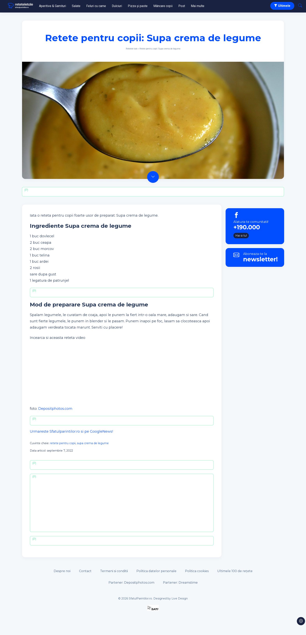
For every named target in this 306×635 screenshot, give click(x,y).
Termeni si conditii (114, 571)
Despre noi (62, 571)
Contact (85, 571)
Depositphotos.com (55, 408)
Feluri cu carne (96, 6)
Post (181, 6)
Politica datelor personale (156, 571)
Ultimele (282, 6)
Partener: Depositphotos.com (131, 582)
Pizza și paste (138, 6)
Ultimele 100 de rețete (235, 571)
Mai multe (197, 6)
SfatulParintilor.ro (140, 598)
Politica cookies (197, 571)
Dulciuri (117, 6)
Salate (76, 6)
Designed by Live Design (170, 598)
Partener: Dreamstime (180, 582)
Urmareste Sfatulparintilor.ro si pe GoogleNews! (71, 431)
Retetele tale (131, 48)
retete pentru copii (63, 443)
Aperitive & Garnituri (52, 6)
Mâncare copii (163, 6)
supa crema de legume (93, 443)
